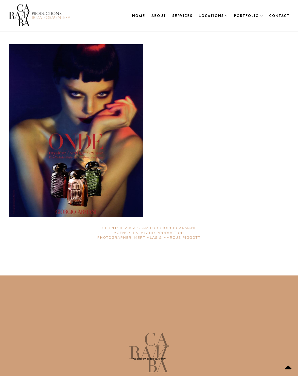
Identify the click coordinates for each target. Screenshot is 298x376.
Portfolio (248, 16)
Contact (279, 16)
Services (182, 16)
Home (138, 16)
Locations (213, 16)
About (158, 16)
